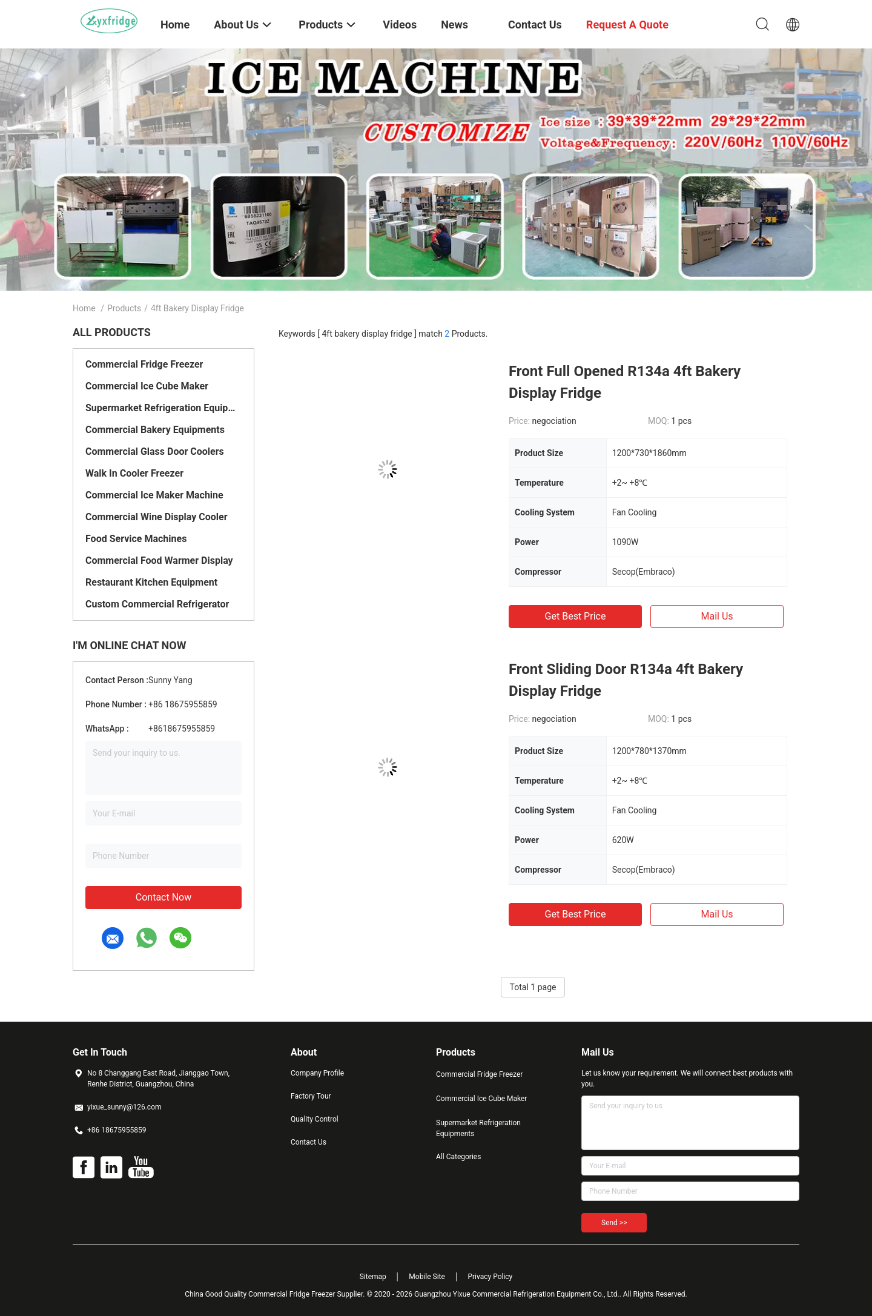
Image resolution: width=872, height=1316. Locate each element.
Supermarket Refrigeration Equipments (163, 408)
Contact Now (163, 897)
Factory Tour (311, 1096)
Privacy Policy (489, 1276)
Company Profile (317, 1073)
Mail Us (717, 616)
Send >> (614, 1222)
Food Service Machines (136, 538)
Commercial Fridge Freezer (144, 364)
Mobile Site (427, 1276)
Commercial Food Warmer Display (159, 560)
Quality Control (315, 1119)
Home (84, 308)
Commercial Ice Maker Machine (154, 495)
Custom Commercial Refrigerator (157, 604)
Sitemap (373, 1276)
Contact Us (308, 1142)
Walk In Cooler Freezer (134, 473)
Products (124, 308)
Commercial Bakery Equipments (155, 429)
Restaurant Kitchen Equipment (151, 582)
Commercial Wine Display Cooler (156, 517)
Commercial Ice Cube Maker (146, 386)
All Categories (458, 1156)
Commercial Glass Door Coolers (154, 451)
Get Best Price (575, 616)
